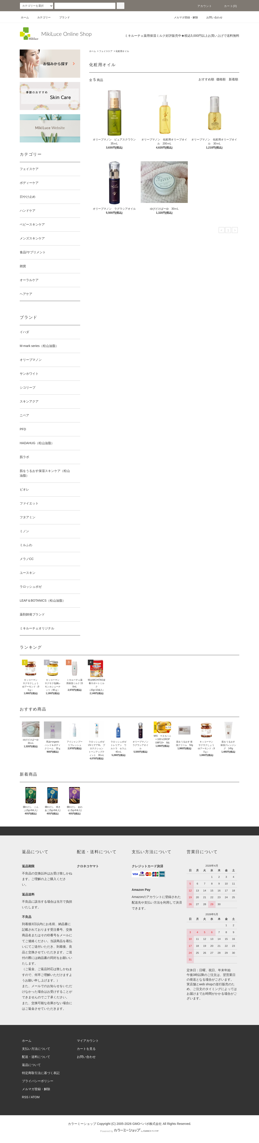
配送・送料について (36, 1057)
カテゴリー (41, 17)
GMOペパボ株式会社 (147, 1124)
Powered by (129, 1131)
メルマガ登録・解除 (183, 17)
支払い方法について (36, 1048)
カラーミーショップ (82, 1124)
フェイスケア (105, 51)
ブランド (62, 17)
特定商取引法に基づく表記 (41, 1073)
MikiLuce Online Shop (66, 33)
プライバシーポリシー (37, 1081)
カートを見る (86, 1048)
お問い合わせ (211, 17)
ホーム (25, 17)
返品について (31, 1065)
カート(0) (228, 6)
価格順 (221, 79)
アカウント (202, 6)
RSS (25, 1097)
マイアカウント (88, 1040)
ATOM (35, 1097)
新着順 (233, 79)
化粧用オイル (122, 51)
